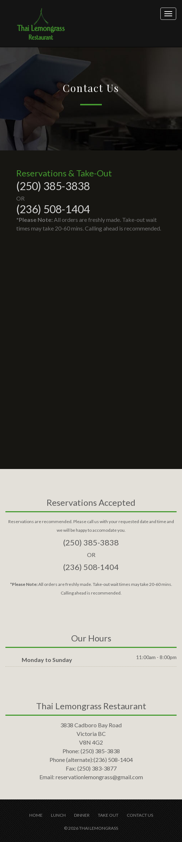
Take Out (108, 815)
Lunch (58, 815)
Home (36, 815)
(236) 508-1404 (53, 208)
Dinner (82, 815)
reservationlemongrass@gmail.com (99, 776)
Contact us (140, 815)
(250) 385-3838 (53, 185)
